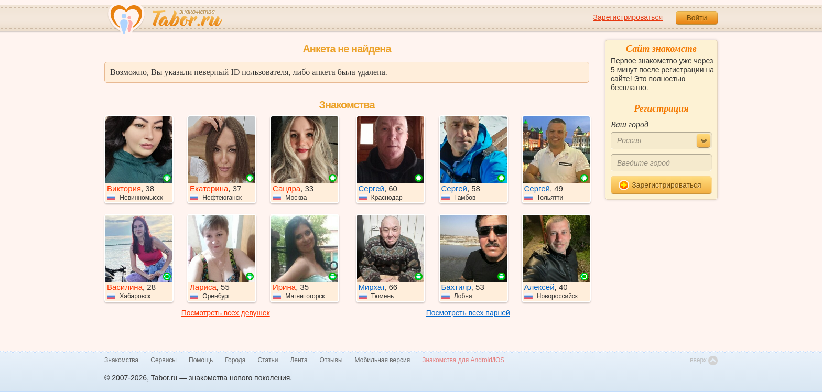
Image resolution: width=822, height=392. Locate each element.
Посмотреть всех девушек (225, 313)
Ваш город (629, 124)
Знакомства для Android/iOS (463, 360)
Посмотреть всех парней (468, 313)
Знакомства (121, 360)
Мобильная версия (382, 360)
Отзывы (331, 360)
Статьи (268, 360)
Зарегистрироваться (628, 17)
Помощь (201, 360)
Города (235, 360)
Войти (696, 18)
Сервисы (163, 360)
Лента (298, 360)
